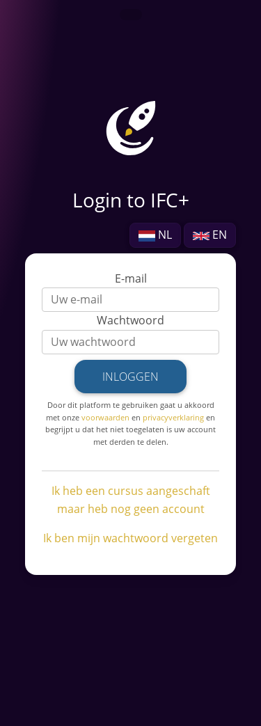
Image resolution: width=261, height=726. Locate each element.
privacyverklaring (173, 417)
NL (155, 234)
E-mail (131, 278)
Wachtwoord (130, 320)
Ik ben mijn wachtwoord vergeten (130, 538)
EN (210, 234)
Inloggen (130, 376)
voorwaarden (105, 417)
